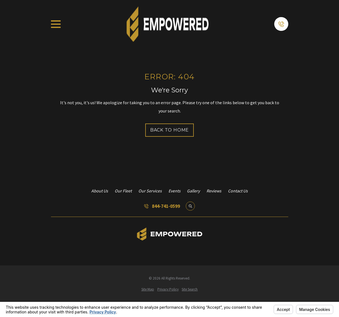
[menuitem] (147, 289)
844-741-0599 (166, 206)
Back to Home (169, 130)
